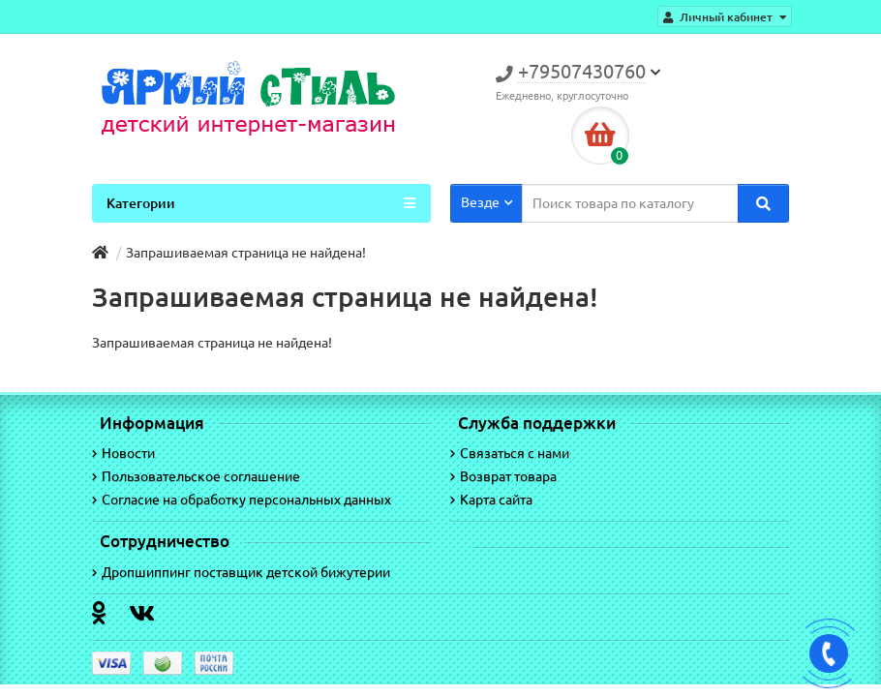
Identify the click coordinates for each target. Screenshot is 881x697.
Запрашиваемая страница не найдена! (246, 252)
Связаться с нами (509, 453)
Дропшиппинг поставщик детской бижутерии (241, 572)
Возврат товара (503, 476)
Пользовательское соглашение (196, 476)
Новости (123, 453)
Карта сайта (491, 499)
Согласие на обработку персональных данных (241, 499)
